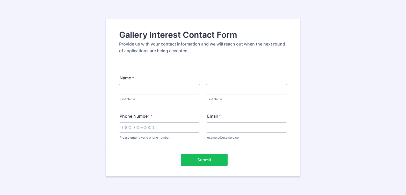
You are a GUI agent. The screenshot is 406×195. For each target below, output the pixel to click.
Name (127, 77)
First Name (127, 99)
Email (214, 116)
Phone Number (136, 116)
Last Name (214, 99)
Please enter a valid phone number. (145, 137)
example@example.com (224, 137)
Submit (204, 159)
